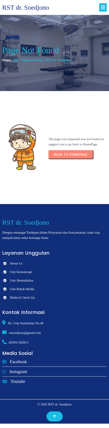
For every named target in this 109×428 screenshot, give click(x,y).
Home (6, 60)
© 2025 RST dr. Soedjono (55, 404)
